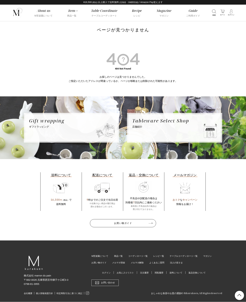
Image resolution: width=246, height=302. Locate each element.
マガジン (96, 262)
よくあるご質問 (175, 262)
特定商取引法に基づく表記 (69, 293)
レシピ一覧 (162, 256)
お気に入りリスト (124, 272)
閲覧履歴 (159, 272)
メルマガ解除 (155, 262)
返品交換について (199, 272)
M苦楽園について (100, 256)
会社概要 (28, 293)
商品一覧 (119, 256)
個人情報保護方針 (44, 293)
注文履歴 (143, 272)
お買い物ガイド (123, 223)
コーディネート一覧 (140, 256)
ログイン (103, 272)
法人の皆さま (196, 262)
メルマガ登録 (135, 262)
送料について (177, 272)
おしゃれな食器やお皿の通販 (165, 293)
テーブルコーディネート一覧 (189, 256)
